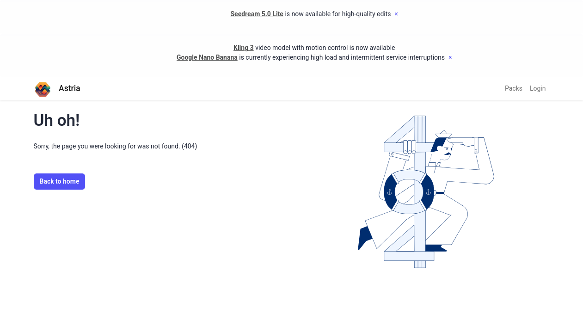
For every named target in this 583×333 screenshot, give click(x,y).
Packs (513, 88)
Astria (57, 88)
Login (538, 88)
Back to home (60, 181)
